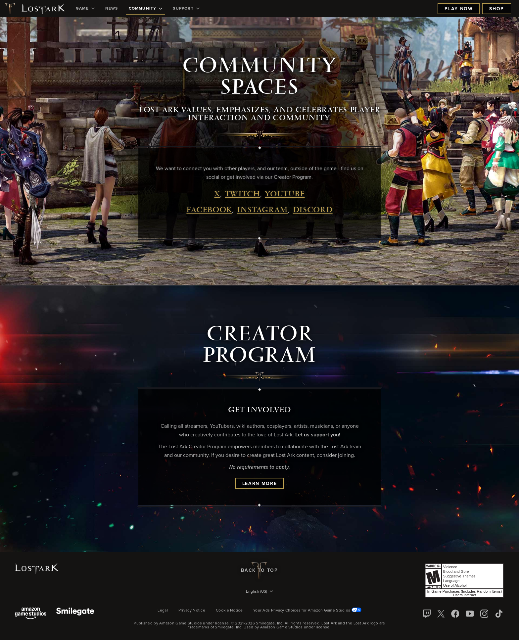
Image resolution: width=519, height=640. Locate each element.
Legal (163, 611)
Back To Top (259, 570)
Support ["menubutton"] (186, 9)
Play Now (459, 9)
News (111, 9)
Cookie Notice (229, 611)
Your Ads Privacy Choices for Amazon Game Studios (307, 611)
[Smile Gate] (75, 614)
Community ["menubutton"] (146, 9)
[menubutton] (259, 592)
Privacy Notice (191, 611)
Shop (496, 9)
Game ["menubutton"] (85, 9)
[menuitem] (85, 8)
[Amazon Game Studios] (30, 614)
